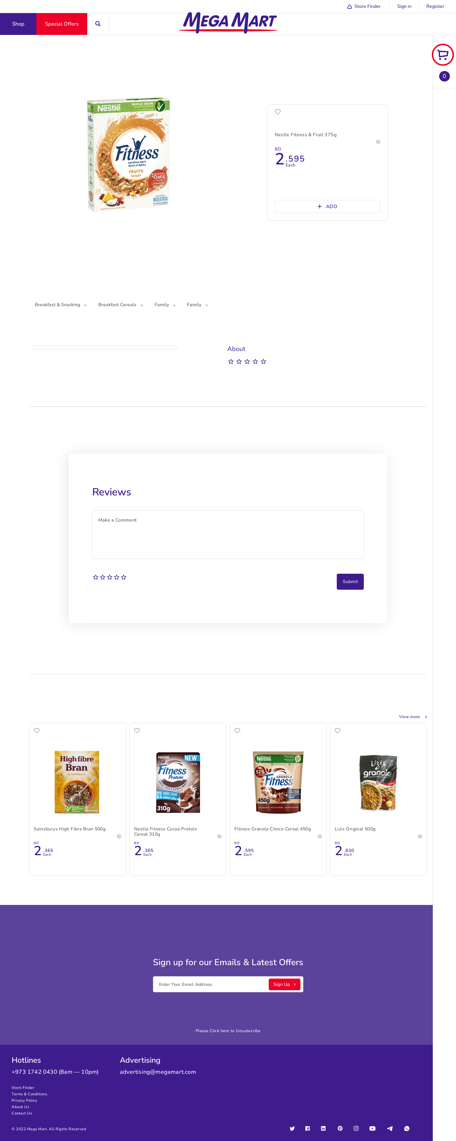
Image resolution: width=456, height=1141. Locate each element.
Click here (219, 1031)
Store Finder (23, 1087)
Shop (18, 23)
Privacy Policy (24, 1100)
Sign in (404, 6)
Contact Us (22, 1113)
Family (165, 305)
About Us (20, 1107)
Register (435, 6)
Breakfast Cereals (120, 305)
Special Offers (62, 23)
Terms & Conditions (29, 1094)
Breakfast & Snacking (61, 305)
